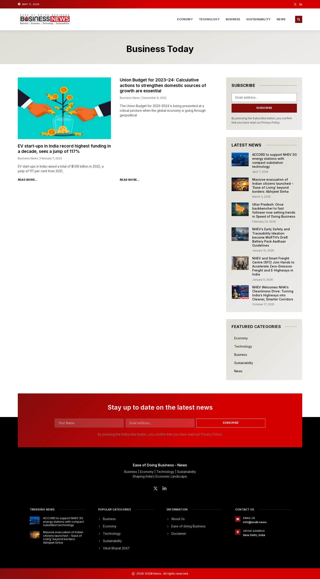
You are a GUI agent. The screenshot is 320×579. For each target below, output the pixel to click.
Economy (184, 19)
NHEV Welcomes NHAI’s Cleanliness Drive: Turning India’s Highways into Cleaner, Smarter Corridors (272, 293)
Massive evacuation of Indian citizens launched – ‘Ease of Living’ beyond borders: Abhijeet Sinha (272, 186)
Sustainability (258, 19)
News (281, 19)
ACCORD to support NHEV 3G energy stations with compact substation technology (274, 161)
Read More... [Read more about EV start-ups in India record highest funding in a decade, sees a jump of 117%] (28, 179)
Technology (209, 19)
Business (233, 19)
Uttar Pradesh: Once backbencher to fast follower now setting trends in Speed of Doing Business (273, 210)
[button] (298, 19)
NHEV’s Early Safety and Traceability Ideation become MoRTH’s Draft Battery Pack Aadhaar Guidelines (271, 237)
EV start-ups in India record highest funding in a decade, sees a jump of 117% (64, 149)
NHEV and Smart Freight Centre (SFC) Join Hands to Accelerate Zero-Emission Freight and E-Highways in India (273, 266)
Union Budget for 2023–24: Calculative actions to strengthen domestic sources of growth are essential (163, 85)
